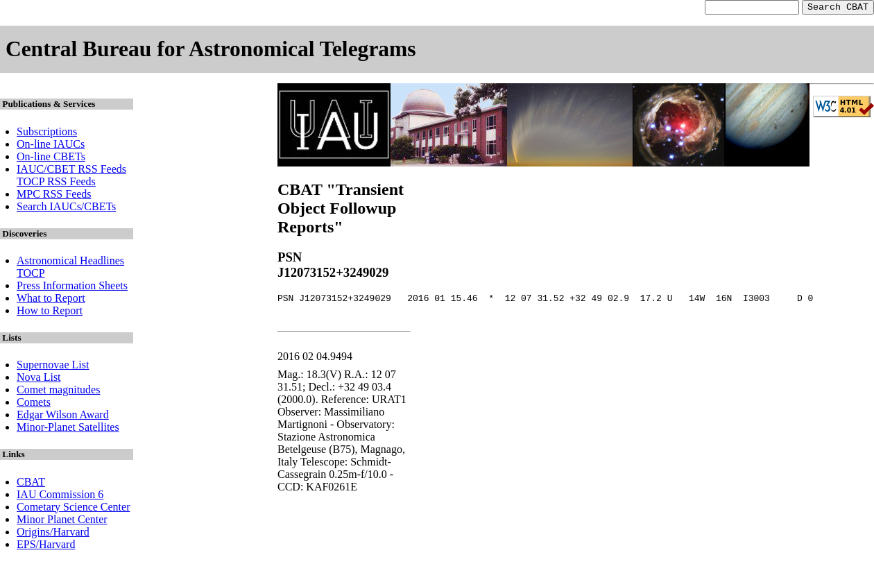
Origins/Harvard (53, 534)
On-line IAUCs (51, 146)
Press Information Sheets (72, 287)
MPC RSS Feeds (54, 196)
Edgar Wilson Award (63, 416)
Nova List (39, 379)
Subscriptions (47, 133)
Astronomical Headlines (70, 262)
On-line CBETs (51, 158)
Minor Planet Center (62, 521)
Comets (34, 404)
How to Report (50, 312)
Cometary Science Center (73, 509)
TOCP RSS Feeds (56, 183)
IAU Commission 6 (60, 496)
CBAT (31, 484)
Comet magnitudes (58, 392)
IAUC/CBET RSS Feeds (71, 171)
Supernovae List (53, 367)
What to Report (51, 300)
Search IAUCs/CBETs (66, 208)
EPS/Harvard (46, 546)
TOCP (31, 275)
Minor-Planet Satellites (68, 429)
